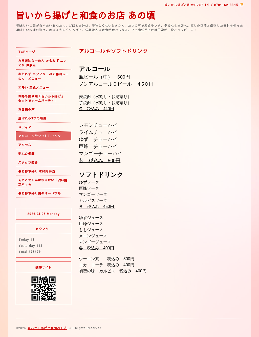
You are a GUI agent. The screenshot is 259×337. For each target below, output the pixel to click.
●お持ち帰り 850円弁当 (36, 171)
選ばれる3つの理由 (32, 118)
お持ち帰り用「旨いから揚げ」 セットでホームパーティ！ (43, 98)
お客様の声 (26, 109)
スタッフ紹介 (28, 162)
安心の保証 (26, 154)
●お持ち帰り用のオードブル (39, 193)
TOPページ (26, 52)
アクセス (24, 145)
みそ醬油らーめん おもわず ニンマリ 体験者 (42, 63)
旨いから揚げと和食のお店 (47, 328)
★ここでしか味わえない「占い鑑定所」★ (43, 182)
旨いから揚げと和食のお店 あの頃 (85, 15)
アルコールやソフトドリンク (39, 136)
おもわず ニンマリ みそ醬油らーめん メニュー (43, 76)
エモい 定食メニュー (33, 87)
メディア (24, 127)
